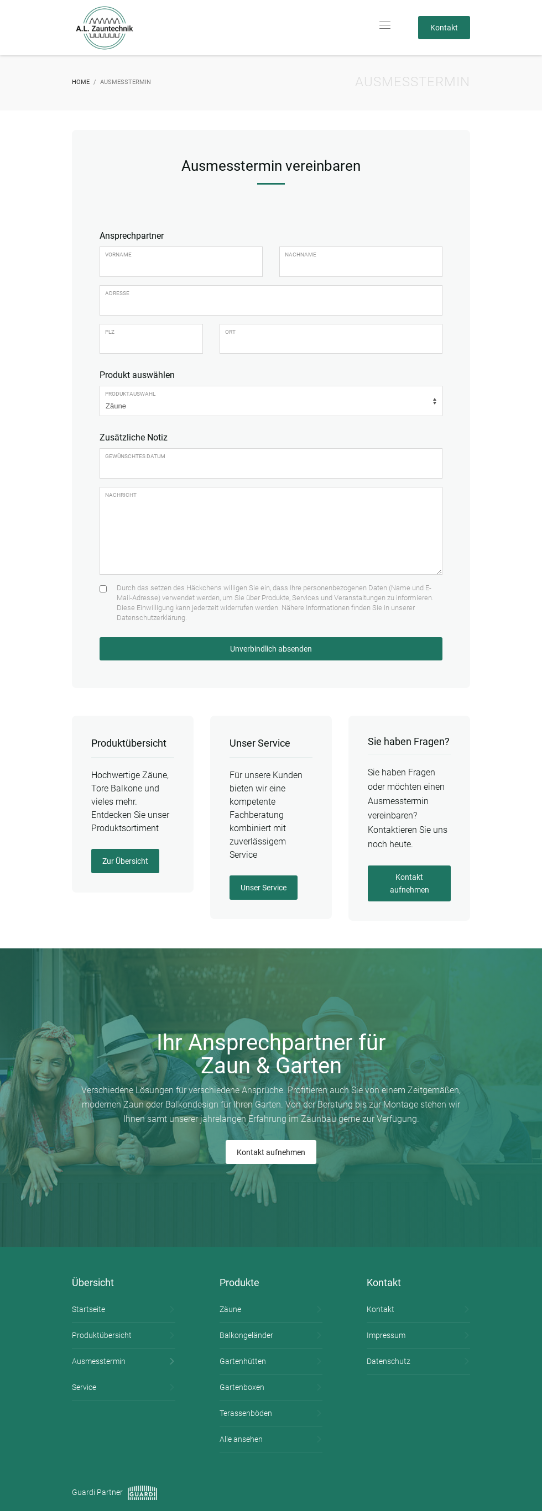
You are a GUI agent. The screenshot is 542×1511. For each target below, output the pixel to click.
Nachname (300, 254)
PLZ (109, 332)
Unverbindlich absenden (271, 648)
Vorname (118, 254)
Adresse (117, 293)
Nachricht (121, 495)
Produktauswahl (130, 394)
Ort (230, 332)
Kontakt (444, 27)
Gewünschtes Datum (135, 456)
